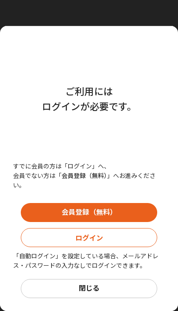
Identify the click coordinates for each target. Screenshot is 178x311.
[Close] (91, 13)
